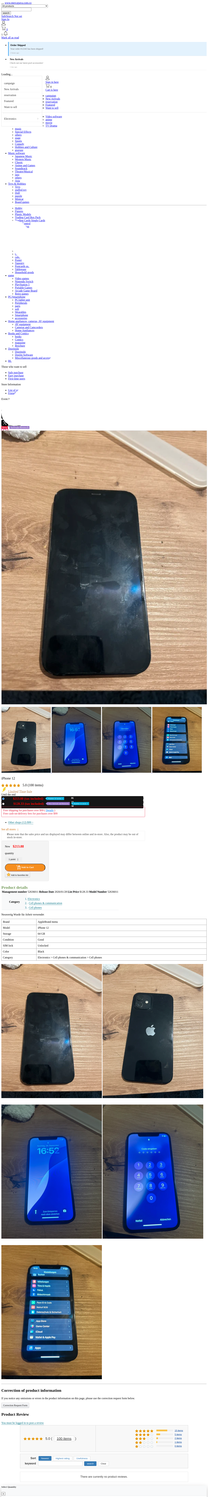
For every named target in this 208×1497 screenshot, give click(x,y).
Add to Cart (25, 867)
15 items (179, 1430)
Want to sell (10, 107)
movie (49, 122)
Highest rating (62, 1458)
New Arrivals (11, 89)
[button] (104, 33)
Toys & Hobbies (17, 183)
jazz (17, 174)
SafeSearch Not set (11, 16)
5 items (178, 1434)
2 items (178, 1438)
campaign (9, 83)
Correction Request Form (15, 1405)
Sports (18, 141)
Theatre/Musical (24, 171)
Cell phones (35, 907)
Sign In (5, 19)
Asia (17, 180)
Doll (17, 192)
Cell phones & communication (45, 903)
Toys (17, 186)
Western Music (23, 159)
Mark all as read (10, 37)
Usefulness (82, 1458)
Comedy (19, 144)
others (18, 134)
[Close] (3, 1494)
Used (47, 803)
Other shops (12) (20, 822)
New (35, 798)
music (18, 128)
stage (18, 137)
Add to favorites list (17, 874)
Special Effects (23, 131)
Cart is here (52, 89)
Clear (103, 1463)
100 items (64, 1438)
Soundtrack (21, 168)
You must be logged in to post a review (22, 1422)
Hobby (18, 208)
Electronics (10, 118)
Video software (54, 116)
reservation (10, 95)
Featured (9, 101)
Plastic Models (23, 214)
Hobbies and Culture (26, 147)
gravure (19, 150)
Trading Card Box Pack (28, 217)
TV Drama (51, 125)
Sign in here (52, 82)
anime (49, 119)
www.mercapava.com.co (18, 2)
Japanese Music (23, 156)
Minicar (19, 199)
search (6, 13)
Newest (45, 1458)
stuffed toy (21, 189)
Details (49, 810)
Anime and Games (25, 165)
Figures (19, 211)
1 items (178, 1442)
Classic (19, 162)
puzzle (18, 196)
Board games (22, 202)
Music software (16, 153)
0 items (178, 1446)
